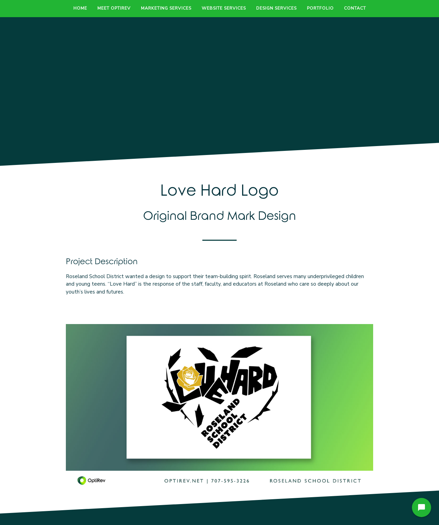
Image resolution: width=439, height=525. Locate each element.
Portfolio (320, 8)
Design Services (276, 8)
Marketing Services (166, 8)
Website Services (224, 8)
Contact (355, 8)
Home (80, 8)
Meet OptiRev (114, 8)
